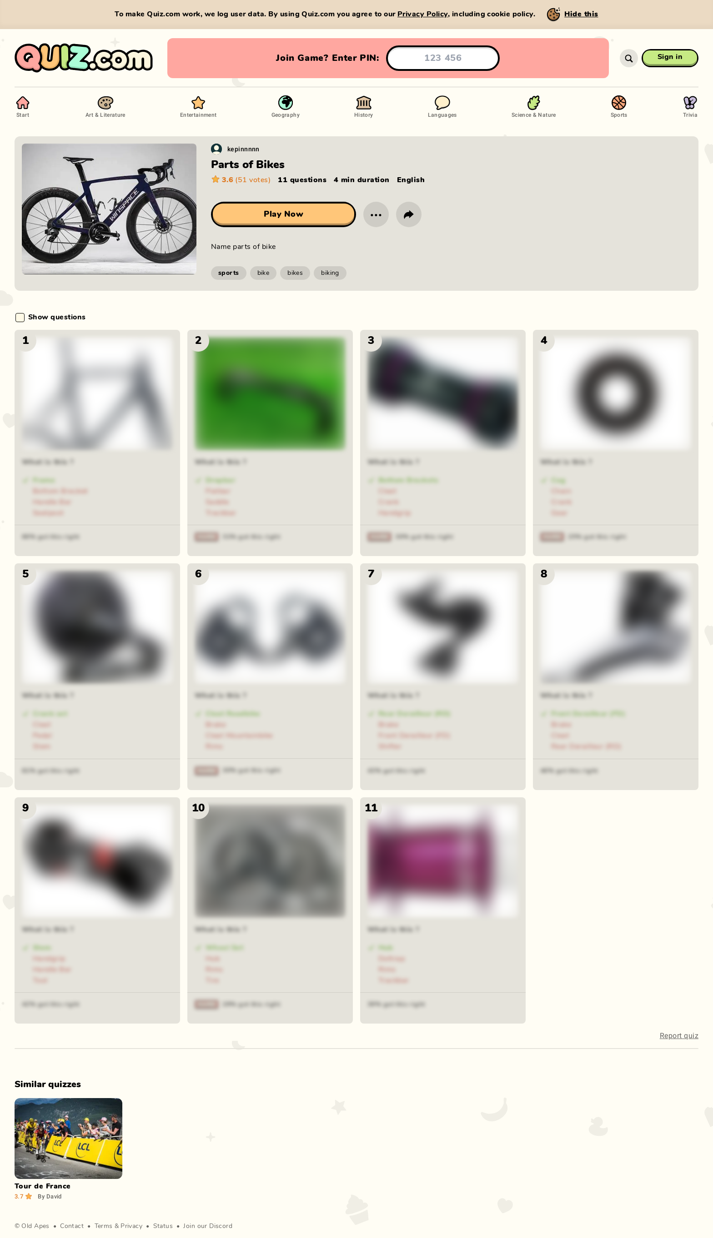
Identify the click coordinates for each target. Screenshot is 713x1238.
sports (228, 273)
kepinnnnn (243, 148)
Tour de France (43, 1186)
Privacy (131, 1226)
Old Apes (35, 1226)
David (50, 1196)
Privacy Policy (422, 14)
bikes (295, 273)
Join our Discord (207, 1226)
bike (263, 273)
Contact (72, 1226)
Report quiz (679, 1035)
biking (330, 273)
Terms (104, 1226)
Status (163, 1226)
